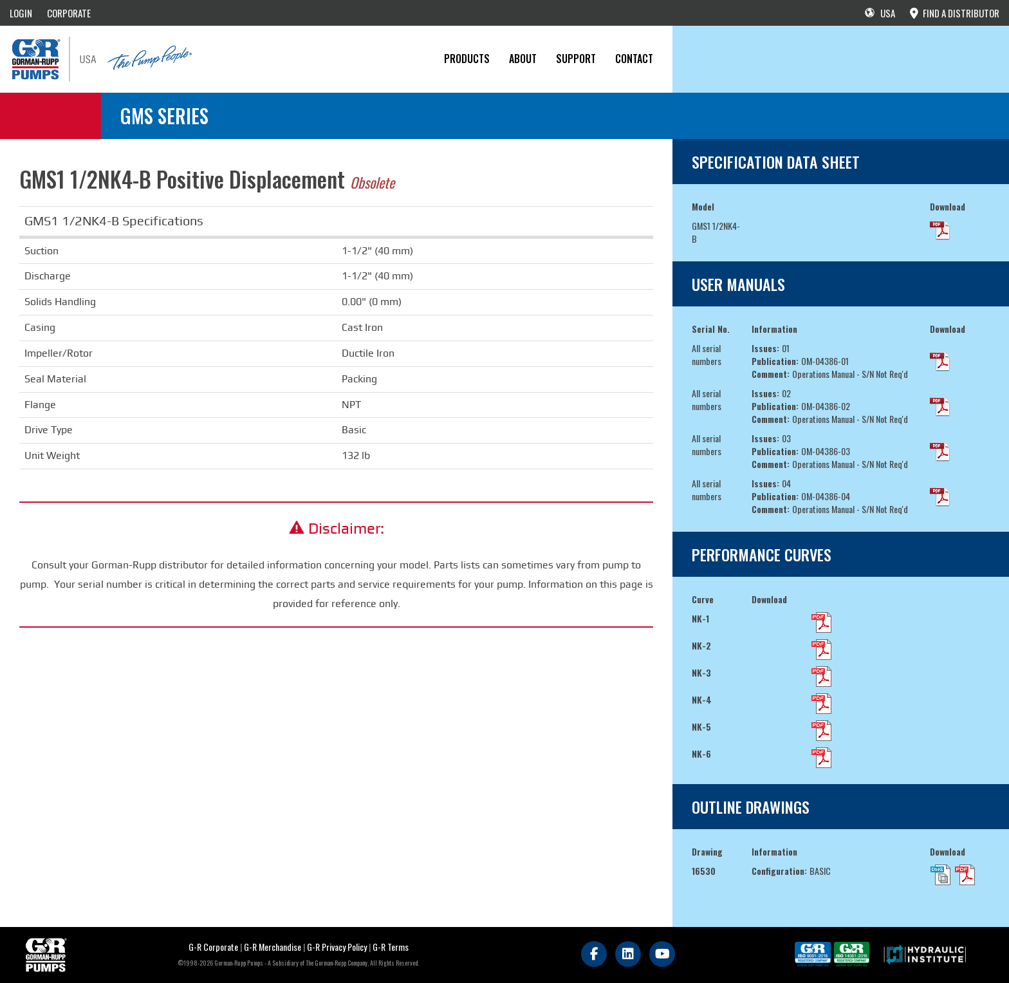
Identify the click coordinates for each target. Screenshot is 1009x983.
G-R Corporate (213, 946)
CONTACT (634, 58)
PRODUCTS (467, 58)
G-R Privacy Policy (337, 946)
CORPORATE (69, 13)
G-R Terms (391, 946)
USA (880, 13)
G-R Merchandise (272, 946)
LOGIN (21, 13)
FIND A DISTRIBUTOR (954, 13)
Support (576, 58)
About (523, 58)
